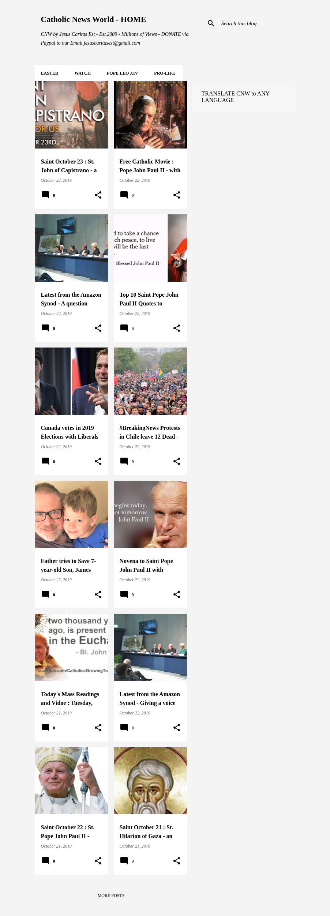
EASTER (50, 73)
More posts (111, 895)
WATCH (83, 73)
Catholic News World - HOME (93, 19)
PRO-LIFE (164, 73)
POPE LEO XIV (122, 73)
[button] (98, 195)
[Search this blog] (256, 23)
